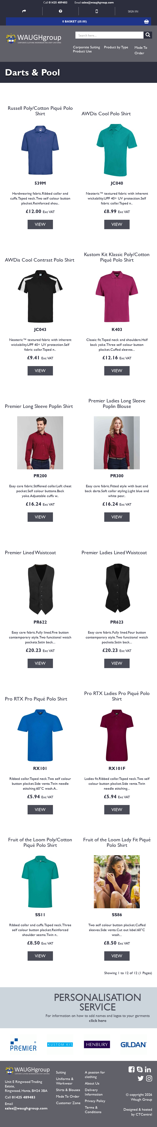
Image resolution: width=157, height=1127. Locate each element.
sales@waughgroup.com (98, 2)
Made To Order (141, 50)
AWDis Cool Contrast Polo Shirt (39, 259)
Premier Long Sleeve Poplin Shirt (39, 406)
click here (97, 1020)
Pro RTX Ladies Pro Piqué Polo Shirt (117, 696)
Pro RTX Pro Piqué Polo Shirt (36, 698)
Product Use (82, 51)
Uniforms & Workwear (64, 1081)
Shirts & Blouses (68, 1090)
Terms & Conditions (93, 1110)
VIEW (40, 224)
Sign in (133, 11)
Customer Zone (68, 1103)
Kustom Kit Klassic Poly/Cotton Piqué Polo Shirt (117, 257)
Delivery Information (94, 1092)
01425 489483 (58, 2)
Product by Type (116, 47)
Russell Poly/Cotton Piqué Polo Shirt (40, 110)
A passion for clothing (95, 1074)
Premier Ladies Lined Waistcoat (114, 552)
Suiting (61, 1072)
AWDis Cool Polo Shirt (106, 113)
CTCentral (144, 1114)
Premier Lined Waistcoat (30, 552)
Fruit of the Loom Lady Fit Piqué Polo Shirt (117, 842)
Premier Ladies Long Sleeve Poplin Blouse (117, 403)
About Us (92, 1083)
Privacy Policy (95, 1101)
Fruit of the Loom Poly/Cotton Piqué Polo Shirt (40, 842)
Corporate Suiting (86, 47)
